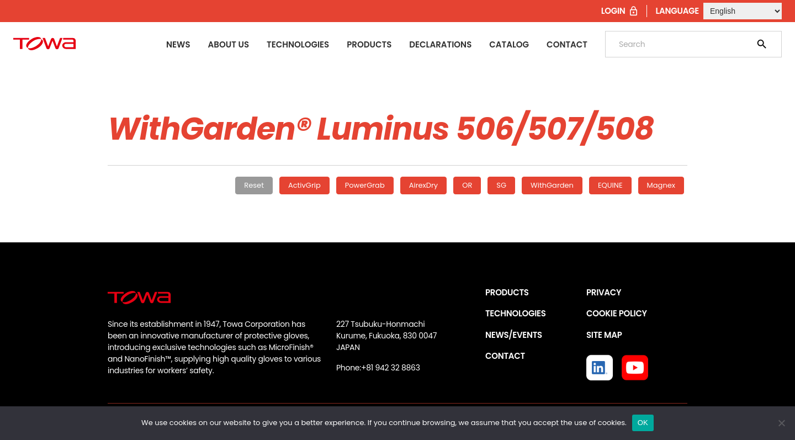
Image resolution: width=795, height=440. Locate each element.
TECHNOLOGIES (515, 313)
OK (643, 422)
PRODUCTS (507, 292)
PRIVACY (603, 292)
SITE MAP (604, 335)
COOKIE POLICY (616, 313)
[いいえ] (781, 422)
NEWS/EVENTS (513, 335)
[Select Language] (742, 11)
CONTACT (505, 356)
